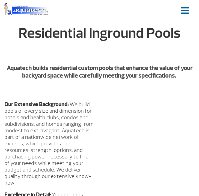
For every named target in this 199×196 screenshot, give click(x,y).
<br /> (149, 121)
